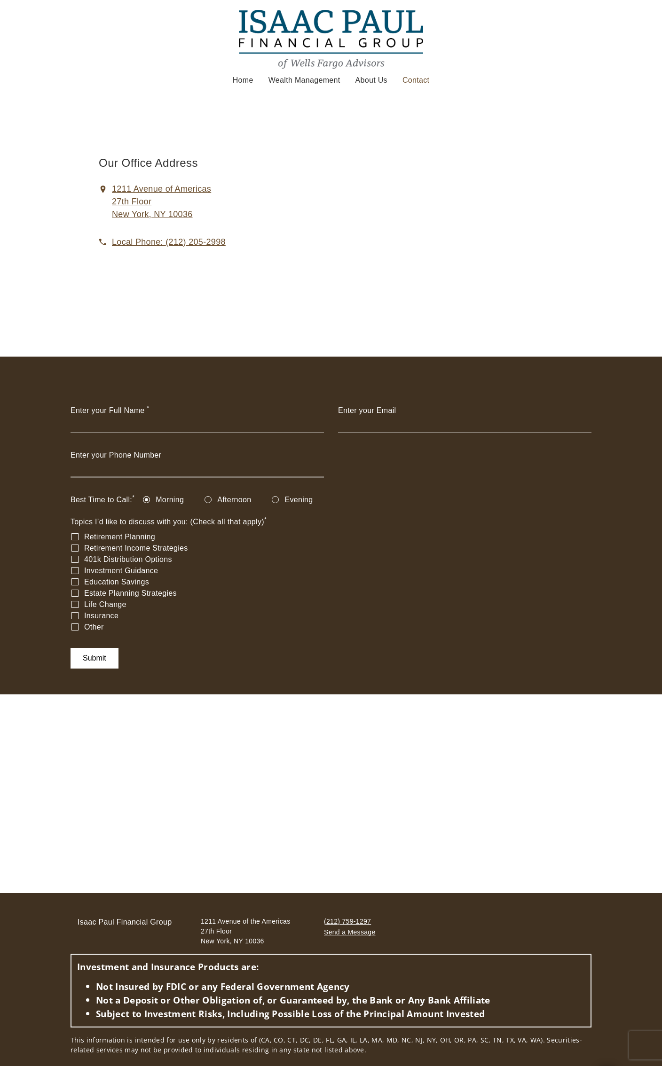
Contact (415, 79)
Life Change (105, 604)
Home (243, 80)
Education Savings (116, 582)
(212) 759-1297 (347, 921)
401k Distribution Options (128, 559)
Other (94, 627)
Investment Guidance (121, 571)
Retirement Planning (119, 537)
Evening (298, 500)
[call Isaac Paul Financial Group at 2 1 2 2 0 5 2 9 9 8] (169, 242)
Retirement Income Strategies (136, 548)
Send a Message (350, 932)
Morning (170, 500)
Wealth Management (304, 80)
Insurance (101, 616)
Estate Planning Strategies (130, 593)
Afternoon (234, 500)
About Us (371, 80)
